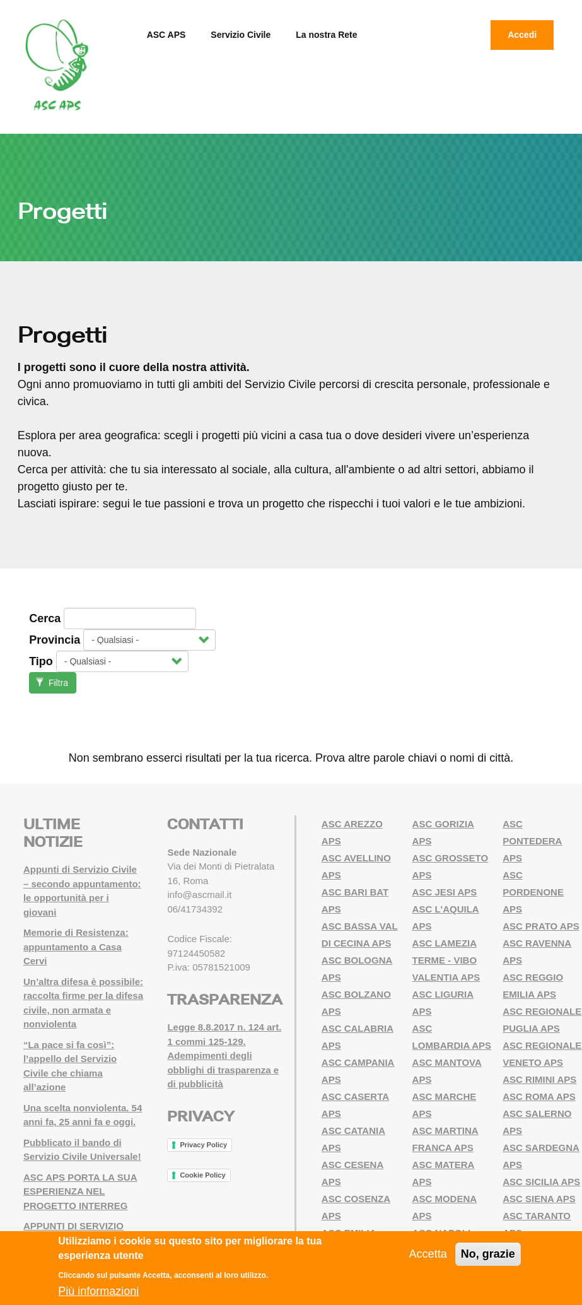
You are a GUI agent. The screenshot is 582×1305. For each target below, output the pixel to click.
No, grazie (488, 1254)
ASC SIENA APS (539, 1198)
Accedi (522, 35)
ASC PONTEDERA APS (532, 840)
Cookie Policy (202, 1175)
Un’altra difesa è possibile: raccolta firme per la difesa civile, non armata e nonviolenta (83, 1003)
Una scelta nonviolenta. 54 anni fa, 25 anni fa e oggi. (82, 1115)
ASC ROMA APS (539, 1096)
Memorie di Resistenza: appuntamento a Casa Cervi (76, 946)
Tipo (41, 661)
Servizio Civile (241, 35)
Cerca (45, 618)
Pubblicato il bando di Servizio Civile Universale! (82, 1149)
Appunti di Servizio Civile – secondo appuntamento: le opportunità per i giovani (82, 891)
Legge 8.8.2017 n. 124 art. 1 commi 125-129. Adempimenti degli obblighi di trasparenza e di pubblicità (224, 1055)
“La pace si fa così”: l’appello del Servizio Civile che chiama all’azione (70, 1066)
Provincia (54, 640)
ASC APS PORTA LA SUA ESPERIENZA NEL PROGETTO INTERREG (80, 1191)
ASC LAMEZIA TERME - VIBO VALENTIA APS (446, 960)
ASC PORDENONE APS (533, 892)
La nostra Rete (326, 35)
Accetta (428, 1254)
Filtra (52, 683)
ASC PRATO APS (541, 926)
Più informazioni (98, 1291)
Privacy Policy (203, 1145)
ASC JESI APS (444, 892)
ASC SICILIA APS (541, 1181)
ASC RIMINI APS (539, 1079)
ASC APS (166, 35)
